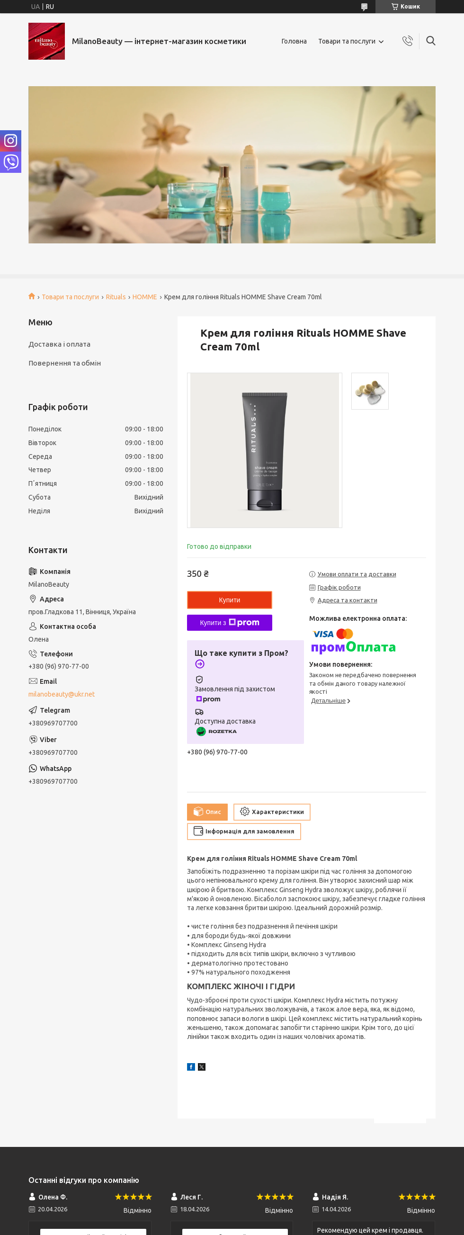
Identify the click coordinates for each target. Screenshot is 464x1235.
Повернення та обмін (64, 363)
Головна (294, 41)
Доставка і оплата (59, 344)
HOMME (145, 297)
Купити (230, 600)
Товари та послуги (346, 41)
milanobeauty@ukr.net (61, 694)
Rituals (116, 297)
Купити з (229, 622)
